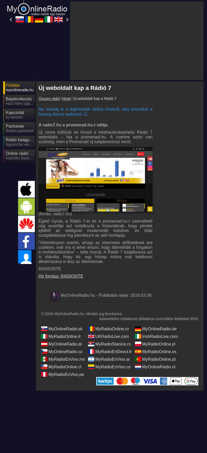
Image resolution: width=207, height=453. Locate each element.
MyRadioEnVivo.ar (109, 359)
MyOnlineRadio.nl (155, 366)
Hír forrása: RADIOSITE (61, 276)
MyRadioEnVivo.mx (63, 359)
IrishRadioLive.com (156, 336)
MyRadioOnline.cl (61, 366)
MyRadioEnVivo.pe (62, 374)
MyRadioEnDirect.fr (110, 351)
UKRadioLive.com (108, 336)
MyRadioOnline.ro (108, 328)
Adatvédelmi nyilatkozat (118, 319)
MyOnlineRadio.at (61, 344)
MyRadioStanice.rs (109, 344)
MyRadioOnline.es (156, 351)
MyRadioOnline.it (60, 336)
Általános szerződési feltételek (164, 319)
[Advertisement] (137, 40)
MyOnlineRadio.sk (62, 328)
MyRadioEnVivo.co (109, 366)
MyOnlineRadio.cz (62, 351)
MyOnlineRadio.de (156, 328)
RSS (194, 319)
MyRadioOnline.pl (155, 344)
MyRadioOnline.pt (155, 359)
